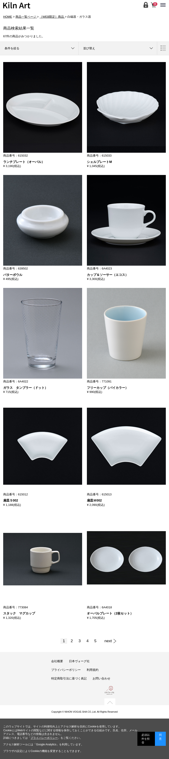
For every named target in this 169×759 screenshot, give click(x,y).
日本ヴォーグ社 (79, 661)
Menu (164, 2)
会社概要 (57, 661)
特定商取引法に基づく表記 (69, 678)
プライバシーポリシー (66, 670)
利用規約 (92, 670)
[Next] (108, 641)
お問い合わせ (101, 678)
